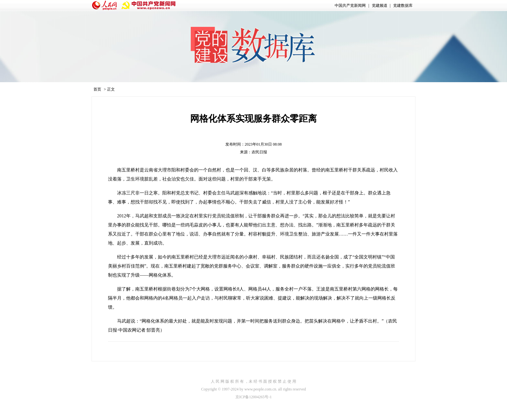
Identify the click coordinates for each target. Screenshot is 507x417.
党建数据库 (403, 5)
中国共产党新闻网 (350, 5)
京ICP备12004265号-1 (253, 397)
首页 (97, 89)
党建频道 (379, 5)
